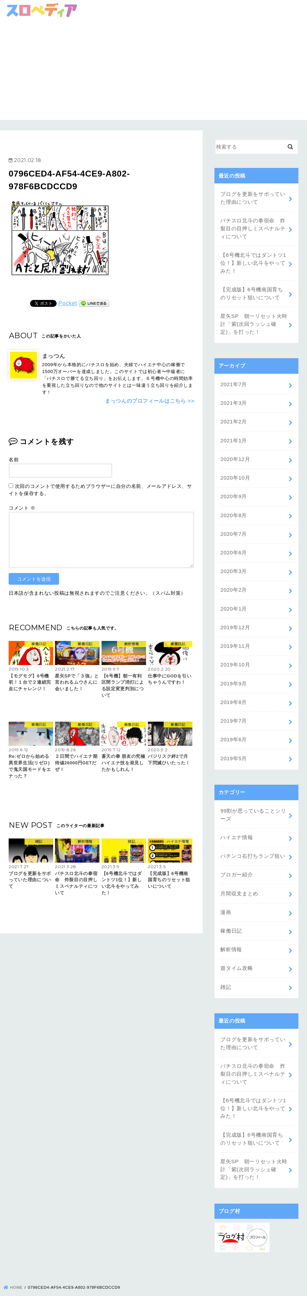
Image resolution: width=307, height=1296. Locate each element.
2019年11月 (235, 636)
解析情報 (231, 932)
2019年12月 (235, 617)
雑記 (225, 969)
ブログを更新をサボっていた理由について (252, 197)
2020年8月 (233, 508)
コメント (22, 507)
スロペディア (149, 1287)
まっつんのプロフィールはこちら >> (149, 400)
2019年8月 (233, 690)
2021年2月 (233, 417)
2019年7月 (233, 708)
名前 (14, 459)
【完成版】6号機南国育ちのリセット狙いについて (251, 291)
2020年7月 (233, 526)
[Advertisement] (153, 71)
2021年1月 (233, 435)
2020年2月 (233, 581)
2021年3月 (233, 398)
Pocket (67, 303)
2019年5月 (233, 745)
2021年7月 (233, 380)
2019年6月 (233, 727)
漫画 (225, 895)
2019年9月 (233, 672)
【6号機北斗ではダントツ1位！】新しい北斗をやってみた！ (253, 261)
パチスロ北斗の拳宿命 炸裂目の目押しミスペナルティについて (252, 227)
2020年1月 (233, 599)
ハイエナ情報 (236, 823)
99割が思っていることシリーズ (253, 800)
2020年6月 (233, 544)
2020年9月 (233, 489)
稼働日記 (231, 914)
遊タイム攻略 (236, 950)
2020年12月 (235, 453)
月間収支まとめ (239, 877)
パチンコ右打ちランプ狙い (252, 841)
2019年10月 (235, 653)
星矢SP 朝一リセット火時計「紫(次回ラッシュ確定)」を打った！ (253, 320)
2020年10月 (235, 471)
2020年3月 (233, 562)
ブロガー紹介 (236, 859)
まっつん (53, 356)
